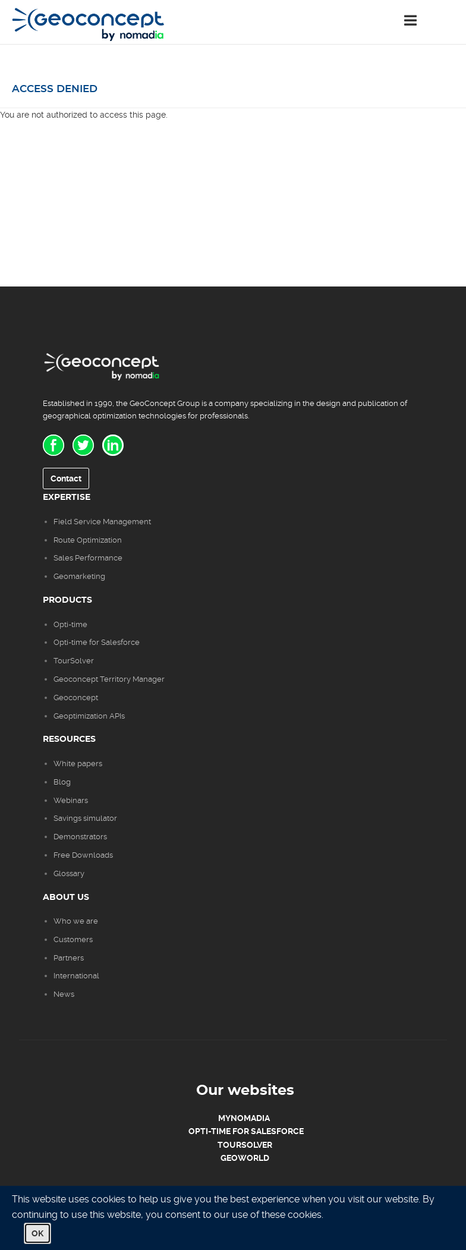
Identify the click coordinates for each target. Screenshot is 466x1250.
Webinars (70, 800)
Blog (62, 781)
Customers (73, 939)
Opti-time (70, 624)
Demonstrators (80, 836)
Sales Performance (88, 557)
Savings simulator (85, 818)
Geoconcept (75, 697)
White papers (77, 763)
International (76, 975)
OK (37, 1233)
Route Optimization (87, 540)
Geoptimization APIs (89, 715)
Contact (66, 478)
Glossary (68, 873)
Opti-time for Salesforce (96, 642)
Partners (68, 957)
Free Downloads (83, 855)
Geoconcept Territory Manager (109, 679)
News (63, 994)
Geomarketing (79, 576)
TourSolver (73, 660)
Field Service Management (102, 521)
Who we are (75, 921)
